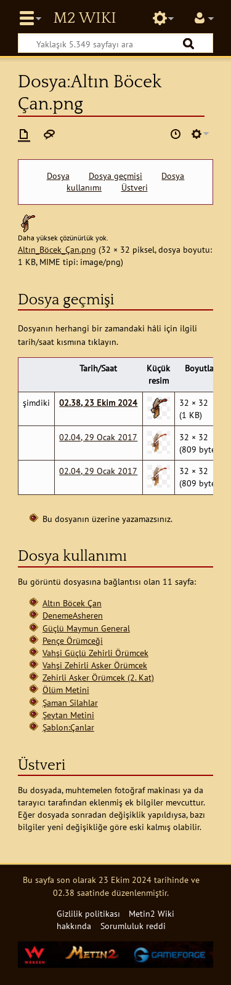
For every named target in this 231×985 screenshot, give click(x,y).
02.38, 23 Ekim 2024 (98, 402)
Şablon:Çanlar (68, 727)
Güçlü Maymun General (86, 628)
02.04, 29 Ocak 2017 (98, 437)
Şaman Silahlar (70, 702)
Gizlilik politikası (88, 913)
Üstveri (134, 187)
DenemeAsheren (73, 615)
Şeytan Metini (68, 715)
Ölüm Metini (66, 689)
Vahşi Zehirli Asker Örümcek (95, 665)
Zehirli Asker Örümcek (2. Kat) (98, 677)
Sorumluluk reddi (133, 926)
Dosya (58, 175)
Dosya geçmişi (115, 175)
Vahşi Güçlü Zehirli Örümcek (95, 653)
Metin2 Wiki (84, 18)
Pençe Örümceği (73, 640)
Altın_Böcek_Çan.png (57, 249)
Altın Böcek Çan (72, 603)
